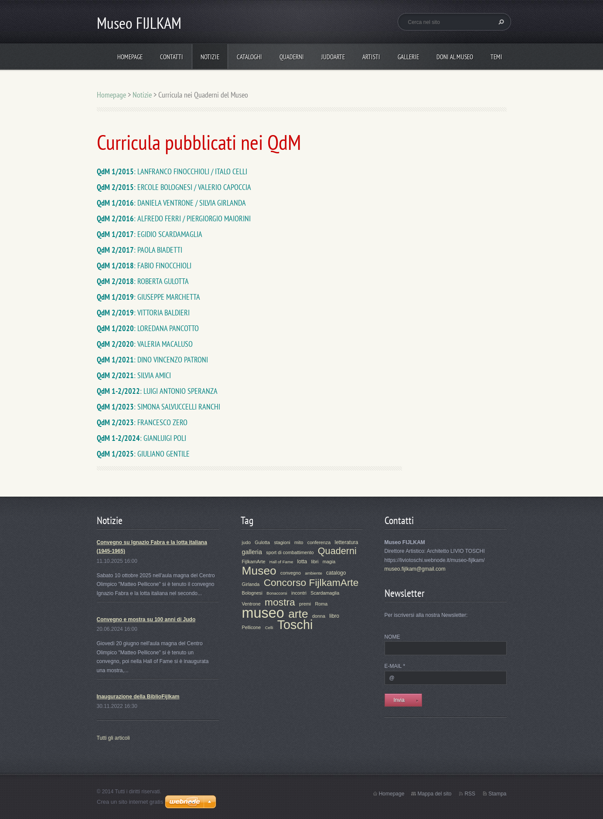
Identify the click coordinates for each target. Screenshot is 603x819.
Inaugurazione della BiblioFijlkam (138, 697)
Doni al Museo (454, 57)
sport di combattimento (289, 552)
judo (246, 542)
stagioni (282, 542)
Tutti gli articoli (113, 738)
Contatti (171, 57)
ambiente (313, 573)
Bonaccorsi (276, 593)
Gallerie (408, 57)
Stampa (497, 794)
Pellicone (251, 627)
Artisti (371, 57)
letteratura (346, 542)
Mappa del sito (434, 794)
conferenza (318, 542)
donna (318, 616)
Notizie (210, 57)
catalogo (336, 573)
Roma (321, 603)
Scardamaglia (324, 593)
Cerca (500, 21)
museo (263, 613)
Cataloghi (249, 57)
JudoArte (333, 57)
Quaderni (291, 57)
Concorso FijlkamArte (311, 582)
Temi (496, 57)
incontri (299, 593)
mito (298, 542)
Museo (259, 570)
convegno (290, 572)
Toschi (295, 625)
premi (305, 603)
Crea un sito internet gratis (130, 802)
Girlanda (251, 584)
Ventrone (251, 603)
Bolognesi (252, 593)
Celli (269, 627)
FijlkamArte (254, 561)
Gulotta (262, 542)
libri (315, 561)
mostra (280, 602)
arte (298, 613)
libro (334, 616)
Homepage (130, 57)
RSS (469, 794)
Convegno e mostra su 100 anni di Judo (146, 619)
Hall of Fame (281, 561)
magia (329, 561)
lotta (302, 561)
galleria (252, 551)
